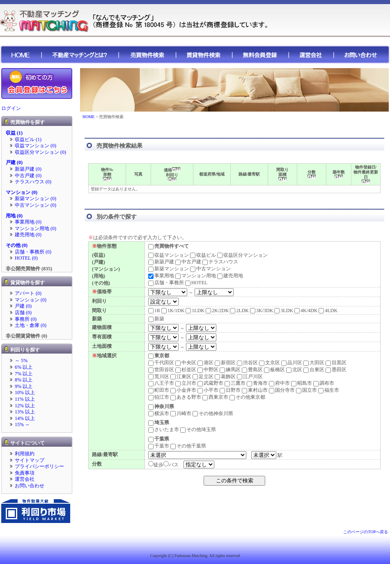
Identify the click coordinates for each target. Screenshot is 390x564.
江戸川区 (250, 376)
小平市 (207, 390)
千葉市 (158, 446)
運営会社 (24, 479)
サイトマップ (29, 460)
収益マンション (168, 255)
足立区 (203, 376)
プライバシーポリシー (39, 466)
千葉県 (158, 439)
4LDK (328, 310)
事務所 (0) (26, 319)
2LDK (239, 310)
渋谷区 (247, 362)
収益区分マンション (242, 255)
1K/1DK (172, 310)
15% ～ (22, 424)
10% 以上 (25, 392)
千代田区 (161, 362)
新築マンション (168, 269)
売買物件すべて (168, 246)
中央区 (185, 362)
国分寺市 (282, 390)
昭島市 (301, 383)
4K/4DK (305, 310)
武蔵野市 (210, 383)
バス (174, 465)
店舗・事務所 (166, 282)
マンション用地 (195, 276)
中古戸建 (188, 262)
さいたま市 (163, 429)
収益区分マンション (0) (40, 152)
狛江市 (158, 397)
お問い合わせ (29, 486)
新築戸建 (161, 262)
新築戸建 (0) (28, 169)
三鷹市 (235, 383)
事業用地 (161, 276)
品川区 (291, 362)
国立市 (306, 390)
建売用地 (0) (28, 234)
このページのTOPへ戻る (365, 532)
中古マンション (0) (35, 205)
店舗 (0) (23, 312)
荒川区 (158, 376)
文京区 (269, 362)
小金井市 (183, 390)
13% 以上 (25, 412)
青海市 (257, 383)
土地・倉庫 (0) (30, 325)
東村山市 (255, 390)
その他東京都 (247, 397)
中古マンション (210, 269)
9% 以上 (23, 386)
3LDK (283, 310)
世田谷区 (161, 369)
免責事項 (24, 473)
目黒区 (336, 362)
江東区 (180, 376)
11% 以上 (25, 399)
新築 (156, 319)
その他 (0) (17, 245)
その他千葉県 (188, 446)
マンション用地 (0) (35, 228)
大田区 (313, 362)
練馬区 (230, 369)
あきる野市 (185, 397)
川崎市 (180, 413)
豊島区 (252, 369)
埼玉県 (158, 422)
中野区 (207, 369)
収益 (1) (14, 133)
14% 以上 (25, 418)
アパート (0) (28, 293)
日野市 (230, 390)
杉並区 (185, 369)
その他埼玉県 (198, 429)
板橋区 (274, 369)
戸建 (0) (14, 162)
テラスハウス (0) (33, 182)
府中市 (279, 383)
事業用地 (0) (28, 222)
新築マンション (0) (35, 198)
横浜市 (158, 413)
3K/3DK (261, 310)
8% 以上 (23, 380)
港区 (205, 362)
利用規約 (24, 454)
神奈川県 (161, 406)
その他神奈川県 (213, 413)
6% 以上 (23, 367)
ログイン (11, 108)
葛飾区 (225, 376)
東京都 (158, 355)
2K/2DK (217, 310)
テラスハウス (220, 262)
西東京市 (215, 397)
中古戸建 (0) (28, 175)
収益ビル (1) (28, 139)
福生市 (328, 390)
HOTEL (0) (26, 258)
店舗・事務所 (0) (33, 252)
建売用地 (230, 276)
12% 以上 (25, 406)
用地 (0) (14, 216)
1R (154, 310)
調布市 (323, 383)
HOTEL (196, 282)
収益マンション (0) (35, 145)
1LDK (195, 310)
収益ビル (203, 255)
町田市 (158, 390)
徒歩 (158, 465)
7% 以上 (23, 374)
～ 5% (21, 360)
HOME (88, 116)
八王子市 (161, 383)
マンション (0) (21, 192)
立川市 (185, 383)
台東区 (313, 369)
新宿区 (225, 362)
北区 (294, 369)
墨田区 (336, 369)
